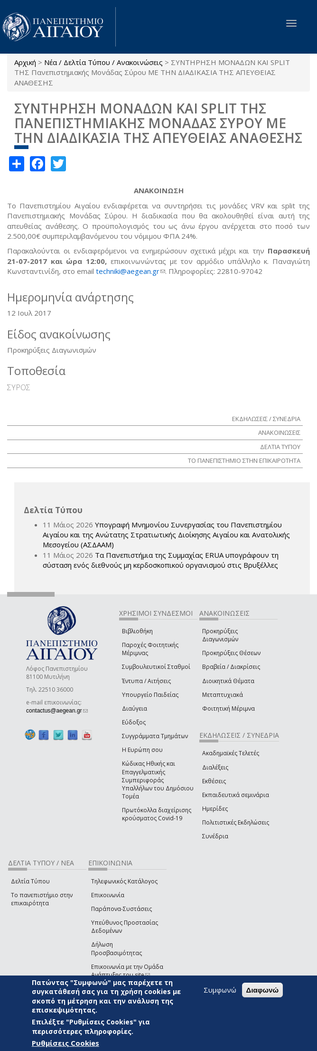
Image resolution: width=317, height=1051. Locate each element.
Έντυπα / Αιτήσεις (146, 681)
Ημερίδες (215, 809)
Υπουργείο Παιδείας (150, 695)
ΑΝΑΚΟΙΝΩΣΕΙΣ (279, 432)
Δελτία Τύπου (30, 881)
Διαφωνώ (262, 990)
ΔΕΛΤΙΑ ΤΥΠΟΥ (280, 446)
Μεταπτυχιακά (222, 695)
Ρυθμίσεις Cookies (65, 1043)
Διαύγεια (134, 708)
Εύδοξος (134, 722)
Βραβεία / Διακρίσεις (231, 667)
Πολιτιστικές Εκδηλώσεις (235, 822)
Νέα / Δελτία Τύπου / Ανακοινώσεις (103, 62)
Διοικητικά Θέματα (228, 681)
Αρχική (25, 62)
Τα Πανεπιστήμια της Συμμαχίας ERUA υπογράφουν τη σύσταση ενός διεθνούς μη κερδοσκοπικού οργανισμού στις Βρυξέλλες (161, 560)
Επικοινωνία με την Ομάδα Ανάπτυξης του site (127, 971)
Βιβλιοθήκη (137, 631)
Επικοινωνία (107, 895)
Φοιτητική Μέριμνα (228, 708)
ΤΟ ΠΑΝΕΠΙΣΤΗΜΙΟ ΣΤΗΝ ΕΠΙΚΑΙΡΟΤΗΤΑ (244, 460)
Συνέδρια (215, 836)
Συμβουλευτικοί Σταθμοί (156, 667)
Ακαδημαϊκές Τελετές (230, 753)
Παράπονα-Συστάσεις (121, 909)
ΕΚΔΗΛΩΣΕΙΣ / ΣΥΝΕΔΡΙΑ (266, 418)
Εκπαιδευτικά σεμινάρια (235, 795)
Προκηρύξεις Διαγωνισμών (220, 635)
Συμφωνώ (220, 990)
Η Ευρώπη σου (142, 750)
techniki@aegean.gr (130, 271)
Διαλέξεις (215, 767)
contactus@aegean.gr (57, 710)
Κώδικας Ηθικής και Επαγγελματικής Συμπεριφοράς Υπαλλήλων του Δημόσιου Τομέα (158, 780)
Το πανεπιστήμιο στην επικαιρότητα (42, 899)
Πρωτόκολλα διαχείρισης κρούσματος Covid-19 (156, 814)
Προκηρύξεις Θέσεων (231, 653)
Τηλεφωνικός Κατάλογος (124, 881)
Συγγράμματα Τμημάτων (155, 736)
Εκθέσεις (214, 781)
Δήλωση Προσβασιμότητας (116, 948)
